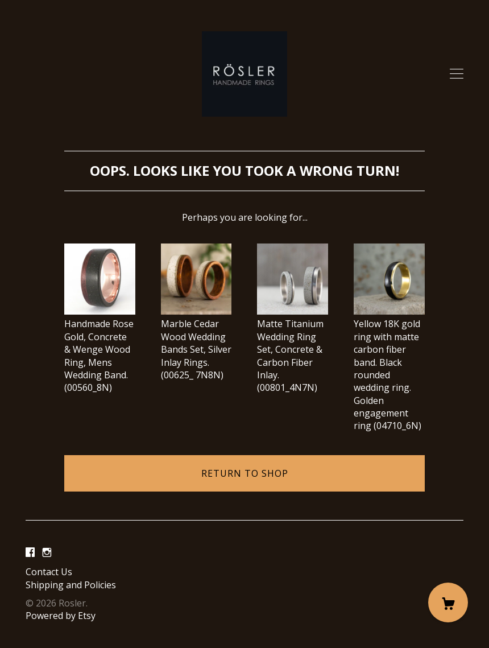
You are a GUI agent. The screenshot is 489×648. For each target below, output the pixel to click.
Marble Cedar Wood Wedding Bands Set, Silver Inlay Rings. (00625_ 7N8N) (196, 343)
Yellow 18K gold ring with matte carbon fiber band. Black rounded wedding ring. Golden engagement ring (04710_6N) (389, 368)
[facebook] (30, 552)
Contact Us (49, 572)
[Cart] (448, 602)
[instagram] (47, 552)
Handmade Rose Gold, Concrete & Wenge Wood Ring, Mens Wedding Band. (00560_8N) (99, 349)
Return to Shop (244, 473)
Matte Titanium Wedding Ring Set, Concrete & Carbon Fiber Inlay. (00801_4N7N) (292, 349)
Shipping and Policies (71, 585)
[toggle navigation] (456, 74)
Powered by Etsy (61, 615)
